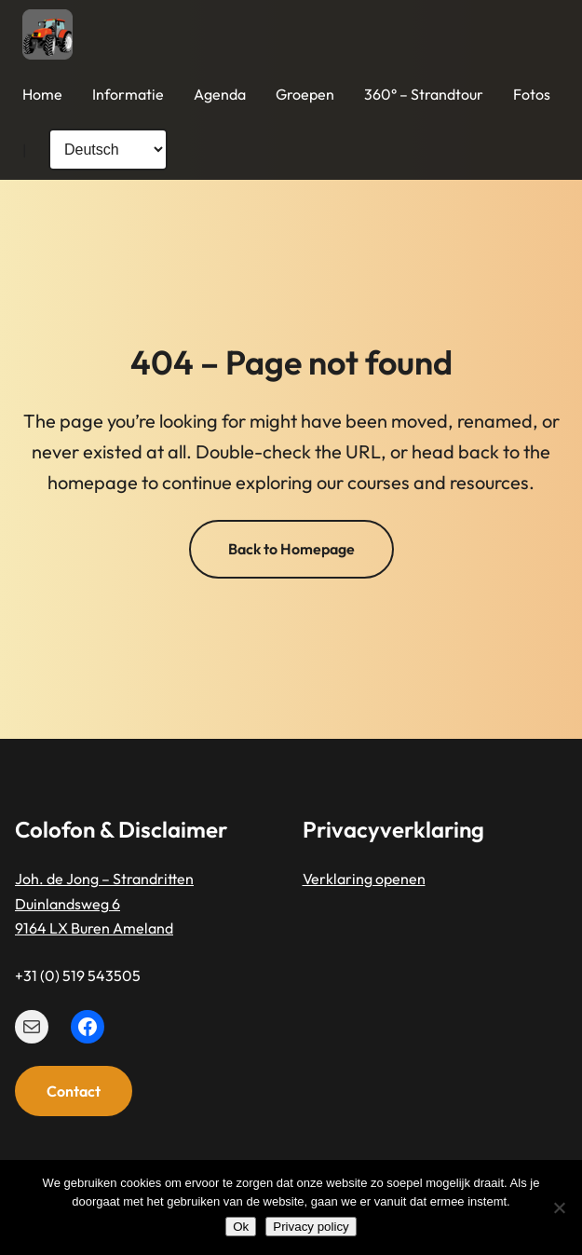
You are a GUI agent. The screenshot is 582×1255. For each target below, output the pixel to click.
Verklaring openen (364, 879)
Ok (241, 1227)
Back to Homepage (291, 548)
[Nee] (558, 1207)
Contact (74, 1091)
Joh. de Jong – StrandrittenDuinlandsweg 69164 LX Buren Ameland (104, 904)
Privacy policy (310, 1227)
